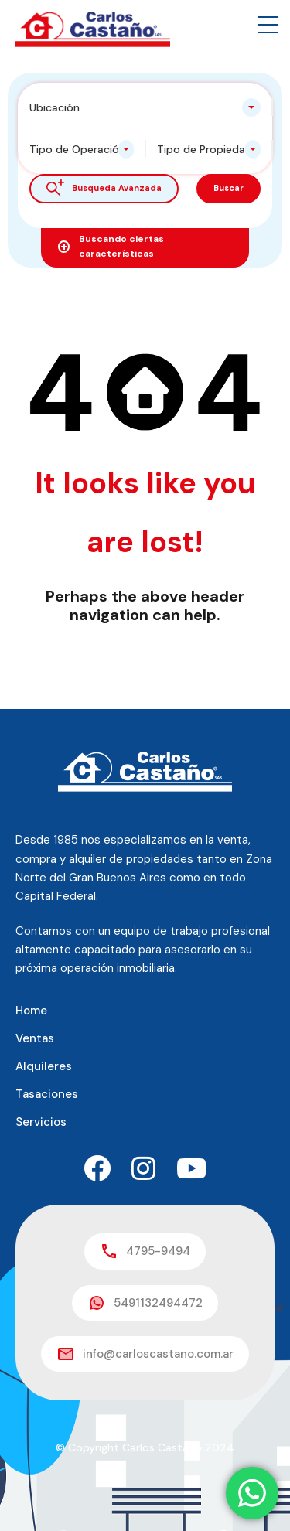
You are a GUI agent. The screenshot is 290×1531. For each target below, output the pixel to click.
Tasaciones (46, 1094)
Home (31, 1010)
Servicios (41, 1122)
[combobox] (145, 107)
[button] (268, 24)
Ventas (34, 1038)
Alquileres (43, 1066)
